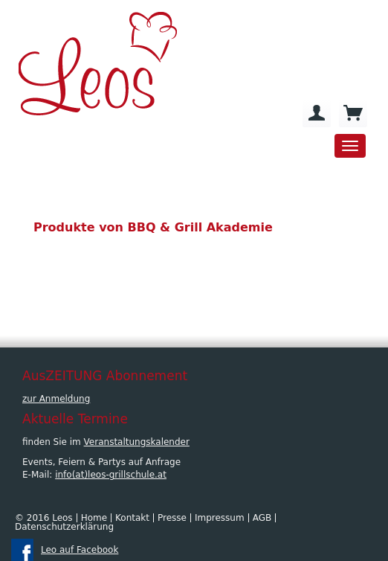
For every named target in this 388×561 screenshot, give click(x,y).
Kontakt (132, 518)
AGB (262, 518)
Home (94, 518)
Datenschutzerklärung (64, 527)
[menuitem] (317, 113)
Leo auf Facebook (79, 550)
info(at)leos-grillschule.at (110, 474)
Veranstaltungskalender (137, 442)
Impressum (220, 518)
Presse (172, 518)
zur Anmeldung (56, 399)
